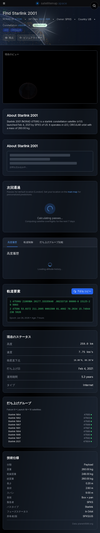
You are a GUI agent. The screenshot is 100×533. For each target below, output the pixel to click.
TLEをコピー (82, 291)
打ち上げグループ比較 (51, 242)
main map (72, 192)
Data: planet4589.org (82, 523)
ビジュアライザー (30, 37)
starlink (22, 25)
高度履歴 (12, 242)
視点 (9, 37)
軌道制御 (28, 242)
